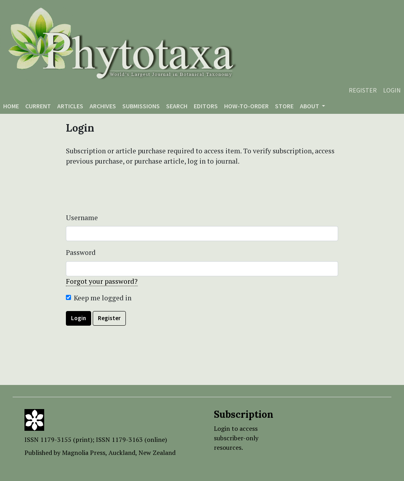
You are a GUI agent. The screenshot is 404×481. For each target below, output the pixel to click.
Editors (206, 106)
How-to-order (246, 106)
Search (176, 106)
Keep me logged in (102, 297)
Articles (70, 106)
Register (363, 90)
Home (11, 106)
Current (38, 106)
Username (82, 217)
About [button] (310, 106)
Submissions (141, 106)
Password (80, 252)
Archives (103, 106)
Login (392, 90)
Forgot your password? (102, 281)
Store (284, 106)
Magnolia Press (83, 452)
